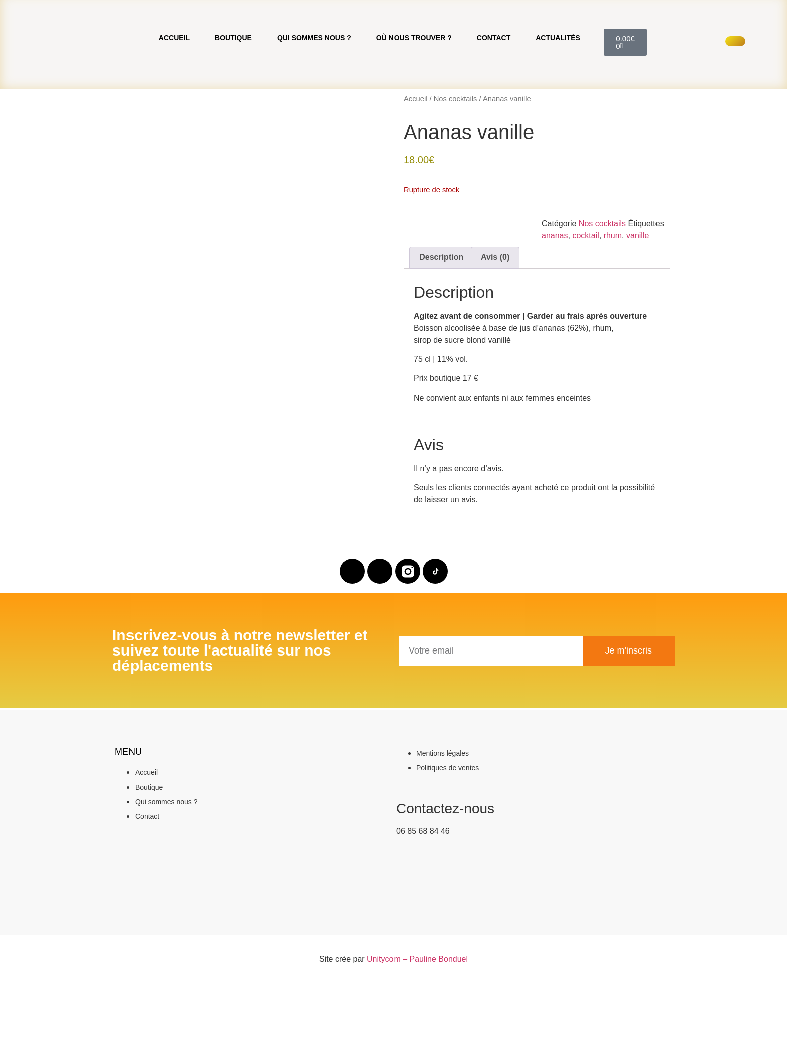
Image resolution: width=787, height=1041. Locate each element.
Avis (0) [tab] (495, 320)
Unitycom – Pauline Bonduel (417, 1022)
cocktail (585, 299)
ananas (555, 299)
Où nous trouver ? (414, 69)
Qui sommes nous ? (314, 69)
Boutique (233, 69)
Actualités (558, 69)
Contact (493, 69)
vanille (637, 299)
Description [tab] (441, 320)
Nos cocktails (455, 162)
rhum (613, 299)
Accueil (174, 69)
